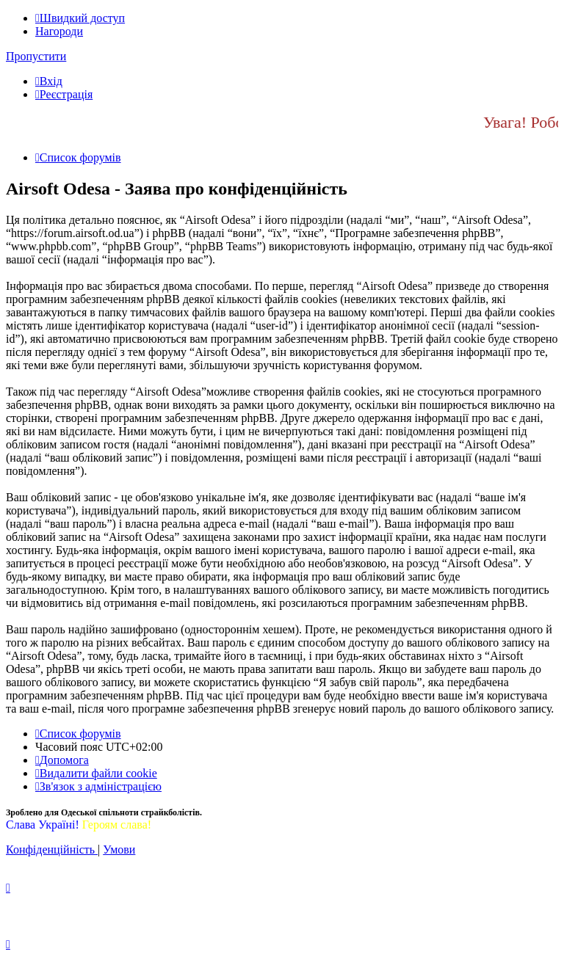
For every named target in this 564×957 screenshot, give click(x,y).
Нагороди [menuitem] (59, 31)
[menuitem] (48, 81)
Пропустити (36, 56)
